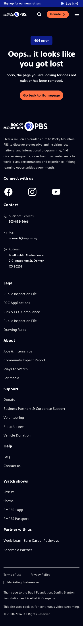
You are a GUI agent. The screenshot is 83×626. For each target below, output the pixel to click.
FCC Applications (17, 303)
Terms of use (12, 575)
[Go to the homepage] (15, 14)
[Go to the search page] (39, 14)
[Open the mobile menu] (76, 14)
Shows (9, 501)
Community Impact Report (24, 360)
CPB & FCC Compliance (22, 312)
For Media (11, 378)
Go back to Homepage (41, 95)
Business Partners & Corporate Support (34, 409)
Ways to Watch (16, 369)
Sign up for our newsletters (22, 3)
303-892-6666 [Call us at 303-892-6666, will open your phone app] (19, 221)
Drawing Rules (15, 330)
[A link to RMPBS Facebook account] (8, 192)
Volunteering (14, 417)
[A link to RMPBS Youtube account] (56, 192)
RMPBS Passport (16, 519)
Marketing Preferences (23, 582)
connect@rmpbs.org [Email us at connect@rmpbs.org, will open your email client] (23, 238)
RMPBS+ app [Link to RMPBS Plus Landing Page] (13, 510)
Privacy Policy (40, 575)
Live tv (9, 492)
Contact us (12, 466)
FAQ (7, 457)
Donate (57, 14)
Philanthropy (14, 426)
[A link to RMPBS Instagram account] (32, 192)
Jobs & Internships (18, 351)
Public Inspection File (20, 294)
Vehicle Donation (17, 435)
